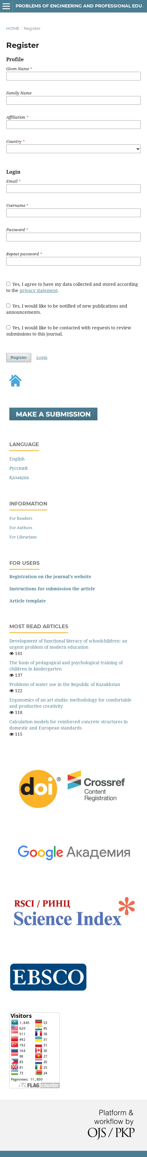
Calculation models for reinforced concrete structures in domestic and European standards (68, 725)
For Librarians (23, 537)
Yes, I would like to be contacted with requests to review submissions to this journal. (68, 331)
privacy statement (39, 290)
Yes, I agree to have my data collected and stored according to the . (72, 287)
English (17, 459)
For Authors (20, 527)
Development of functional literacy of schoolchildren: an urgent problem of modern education (68, 644)
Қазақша (19, 477)
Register (19, 357)
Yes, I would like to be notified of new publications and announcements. (67, 309)
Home (13, 28)
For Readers (20, 518)
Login (41, 357)
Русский (18, 468)
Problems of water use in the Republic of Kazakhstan (64, 684)
